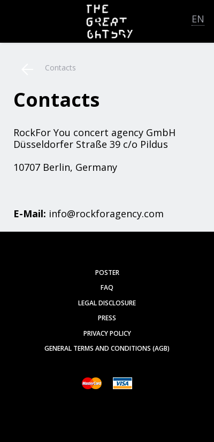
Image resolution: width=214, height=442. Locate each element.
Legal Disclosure (107, 302)
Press (107, 317)
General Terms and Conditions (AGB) (107, 348)
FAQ (107, 287)
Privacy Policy (107, 333)
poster (107, 272)
